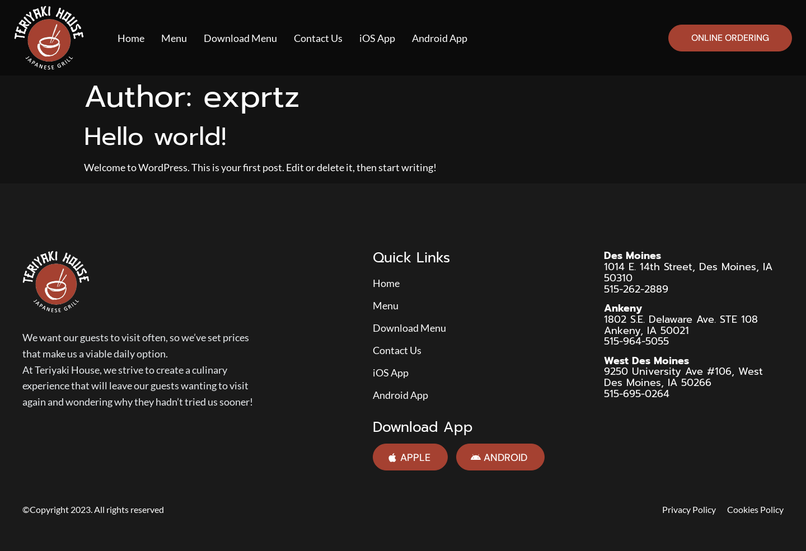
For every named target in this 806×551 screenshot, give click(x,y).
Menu (174, 38)
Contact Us (318, 38)
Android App (439, 38)
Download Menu (240, 38)
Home (131, 38)
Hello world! (155, 136)
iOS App (377, 38)
